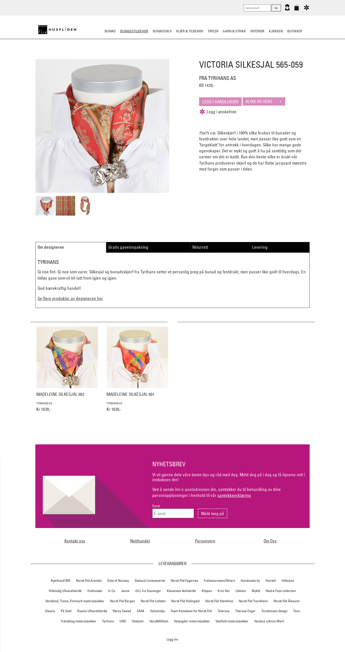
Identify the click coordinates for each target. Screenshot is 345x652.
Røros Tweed (122, 611)
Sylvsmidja (157, 611)
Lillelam (240, 591)
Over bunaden (185, 56)
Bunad (110, 31)
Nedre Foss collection (281, 591)
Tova (296, 611)
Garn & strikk (234, 31)
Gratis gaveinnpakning (128, 247)
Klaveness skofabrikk (181, 591)
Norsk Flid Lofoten (153, 601)
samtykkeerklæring (234, 495)
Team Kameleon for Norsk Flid (191, 611)
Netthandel (140, 540)
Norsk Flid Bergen (122, 601)
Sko (80, 56)
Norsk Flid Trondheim (253, 601)
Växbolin (138, 621)
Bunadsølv (162, 31)
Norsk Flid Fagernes (184, 580)
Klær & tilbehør (189, 31)
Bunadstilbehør (134, 31)
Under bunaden (215, 56)
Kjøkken (276, 31)
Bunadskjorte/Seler (105, 56)
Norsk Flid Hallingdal (185, 601)
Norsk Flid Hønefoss (219, 601)
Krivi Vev (224, 591)
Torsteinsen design (274, 611)
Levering (260, 247)
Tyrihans (108, 621)
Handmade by (250, 580)
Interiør (257, 31)
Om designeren (51, 247)
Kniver (237, 56)
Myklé (256, 591)
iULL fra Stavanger (148, 591)
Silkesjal (134, 56)
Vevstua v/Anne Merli (269, 621)
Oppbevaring (158, 56)
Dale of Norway (118, 580)
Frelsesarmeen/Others (219, 580)
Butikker (294, 31)
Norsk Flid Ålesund (286, 601)
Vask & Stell (258, 56)
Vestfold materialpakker (232, 621)
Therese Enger (245, 611)
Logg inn (172, 639)
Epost (156, 506)
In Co (111, 591)
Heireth (271, 580)
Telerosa (224, 611)
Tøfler (213, 31)
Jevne (125, 591)
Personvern (205, 540)
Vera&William (158, 621)
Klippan (207, 591)
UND (122, 621)
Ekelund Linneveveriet (150, 580)
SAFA (140, 611)
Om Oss (270, 540)
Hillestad (288, 580)
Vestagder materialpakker (192, 621)
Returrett (200, 247)
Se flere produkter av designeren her (70, 298)
